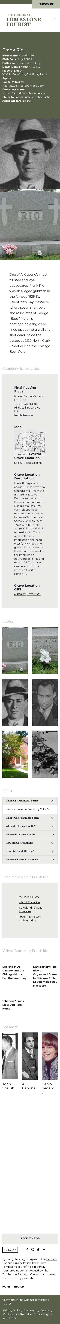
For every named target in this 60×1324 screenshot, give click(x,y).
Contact (46, 1310)
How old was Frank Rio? (20, 842)
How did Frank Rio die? (20, 851)
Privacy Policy (21, 1263)
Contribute (10, 1314)
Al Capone (24, 100)
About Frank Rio (29, 902)
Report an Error (30, 1314)
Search (18, 1286)
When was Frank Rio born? (22, 800)
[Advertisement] (30, 1169)
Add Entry (9, 1318)
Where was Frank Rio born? (22, 817)
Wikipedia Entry (29, 897)
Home (6, 1286)
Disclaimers (31, 1310)
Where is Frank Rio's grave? (23, 859)
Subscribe (46, 4)
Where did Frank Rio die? (21, 834)
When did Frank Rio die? (21, 826)
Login (46, 1314)
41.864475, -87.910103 (27, 594)
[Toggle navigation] (55, 20)
